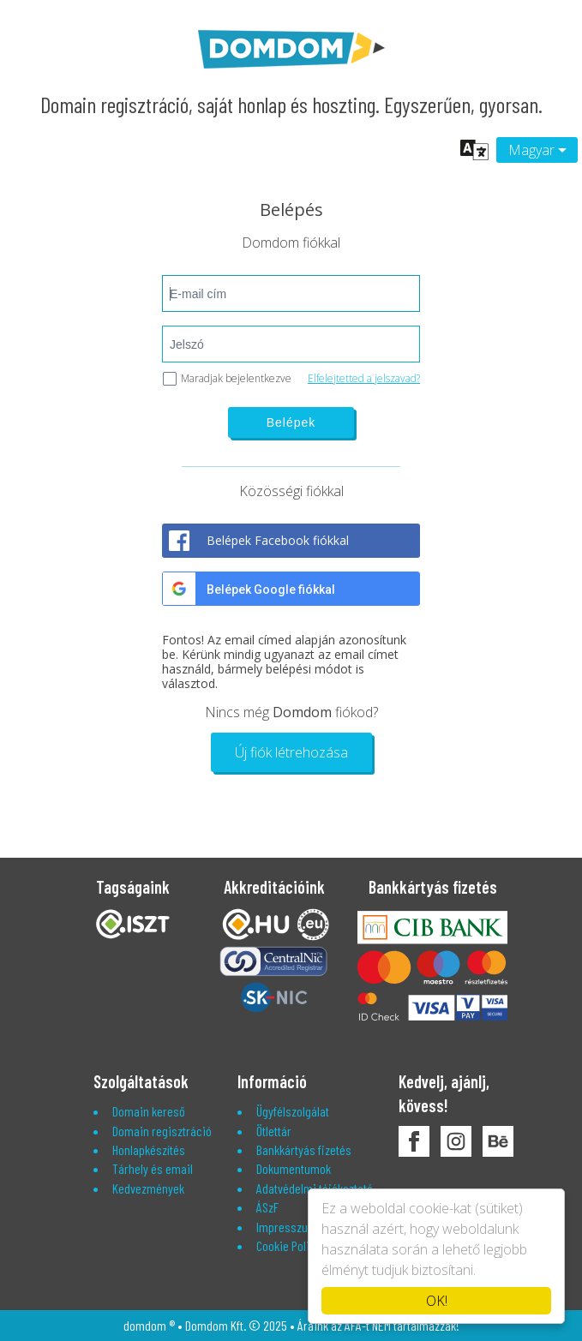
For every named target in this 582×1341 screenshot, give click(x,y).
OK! (436, 1300)
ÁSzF (267, 1207)
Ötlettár (273, 1130)
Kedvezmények (148, 1188)
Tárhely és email (152, 1168)
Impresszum (286, 1226)
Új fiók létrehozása (291, 752)
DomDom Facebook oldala (414, 1141)
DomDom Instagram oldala (456, 1141)
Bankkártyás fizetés (303, 1149)
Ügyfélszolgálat (292, 1111)
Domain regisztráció (162, 1130)
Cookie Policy (288, 1245)
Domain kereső (148, 1111)
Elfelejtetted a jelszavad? (364, 378)
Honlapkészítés (148, 1149)
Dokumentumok (293, 1168)
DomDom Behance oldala (498, 1141)
